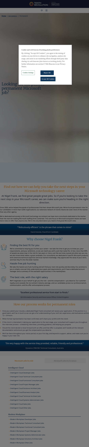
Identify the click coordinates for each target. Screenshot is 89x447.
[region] (45, 65)
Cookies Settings (28, 72)
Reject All (47, 73)
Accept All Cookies (48, 79)
